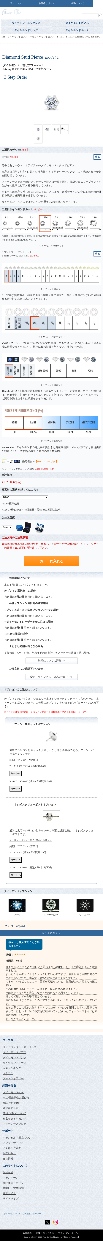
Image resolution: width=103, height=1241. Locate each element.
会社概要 (27, 1233)
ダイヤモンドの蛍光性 (51, 441)
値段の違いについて (14, 1113)
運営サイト (9, 1193)
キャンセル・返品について (18, 1137)
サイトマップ (10, 1198)
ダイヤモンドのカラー (51, 289)
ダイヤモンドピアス (77, 23)
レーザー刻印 (51, 914)
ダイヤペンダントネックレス (20, 1047)
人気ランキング (12, 1068)
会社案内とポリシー (14, 1183)
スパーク (16, 914)
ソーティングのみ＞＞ (15, 469)
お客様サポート (46, 3)
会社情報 (8, 1158)
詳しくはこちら (29, 489)
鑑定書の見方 (10, 1108)
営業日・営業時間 (13, 1188)
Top (3, 36)
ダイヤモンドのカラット (51, 245)
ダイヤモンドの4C (13, 1092)
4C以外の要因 (11, 1102)
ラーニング (15, 3)
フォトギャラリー (13, 1078)
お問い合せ (9, 1153)
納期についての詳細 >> (51, 660)
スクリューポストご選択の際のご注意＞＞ (30, 840)
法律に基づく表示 (45, 1233)
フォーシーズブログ (14, 1123)
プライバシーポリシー (69, 1233)
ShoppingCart (91, 10)
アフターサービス (13, 1143)
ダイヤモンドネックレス (26, 23)
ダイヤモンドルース (77, 30)
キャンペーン (10, 1177)
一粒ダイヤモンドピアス (42, 36)
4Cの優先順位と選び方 (16, 1097)
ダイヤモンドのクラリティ (51, 337)
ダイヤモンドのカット (51, 385)
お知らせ (8, 1172)
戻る (97, 157)
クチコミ (8, 1073)
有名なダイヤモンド (14, 1118)
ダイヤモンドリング (26, 30)
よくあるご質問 (12, 1148)
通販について (77, 3)
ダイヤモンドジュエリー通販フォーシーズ (23, 1213)
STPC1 (60, 36)
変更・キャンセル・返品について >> (51, 677)
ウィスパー (85, 914)
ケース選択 (8, 517)
